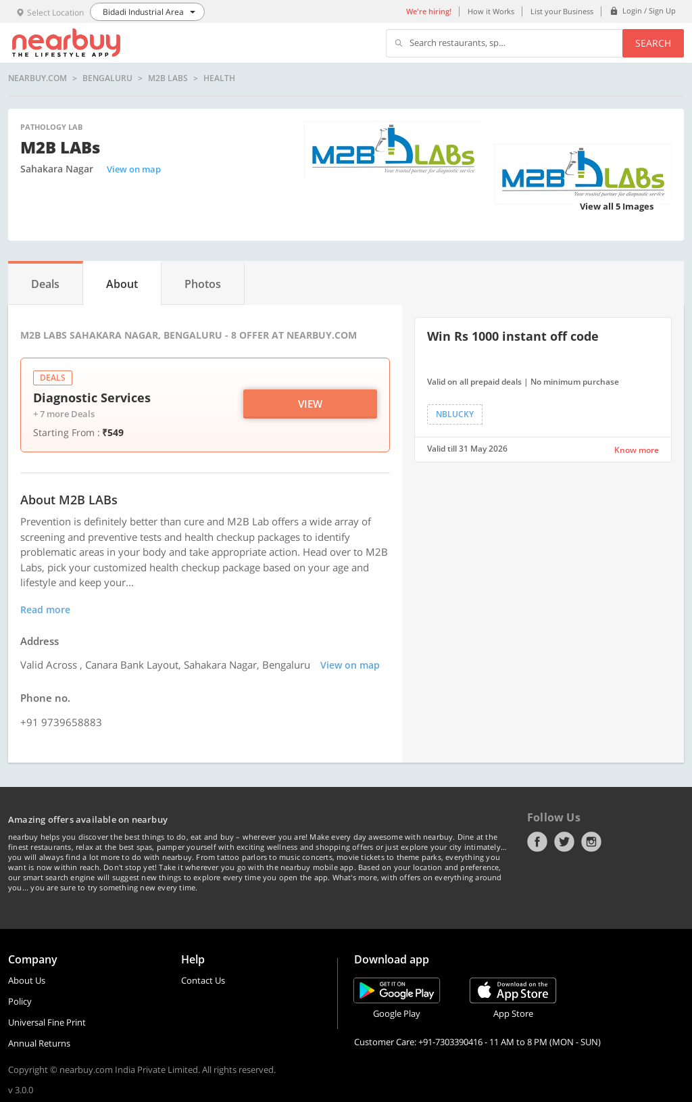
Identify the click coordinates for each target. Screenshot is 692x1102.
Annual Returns (39, 1043)
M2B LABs (168, 78)
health (219, 78)
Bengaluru (107, 78)
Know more (636, 450)
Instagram (591, 842)
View (310, 403)
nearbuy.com (37, 78)
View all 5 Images (616, 206)
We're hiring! (428, 11)
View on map (134, 169)
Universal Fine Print (47, 1022)
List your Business (561, 11)
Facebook (537, 842)
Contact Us (203, 980)
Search (653, 43)
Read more (45, 609)
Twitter (564, 842)
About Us (26, 980)
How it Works (491, 11)
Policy (20, 1001)
